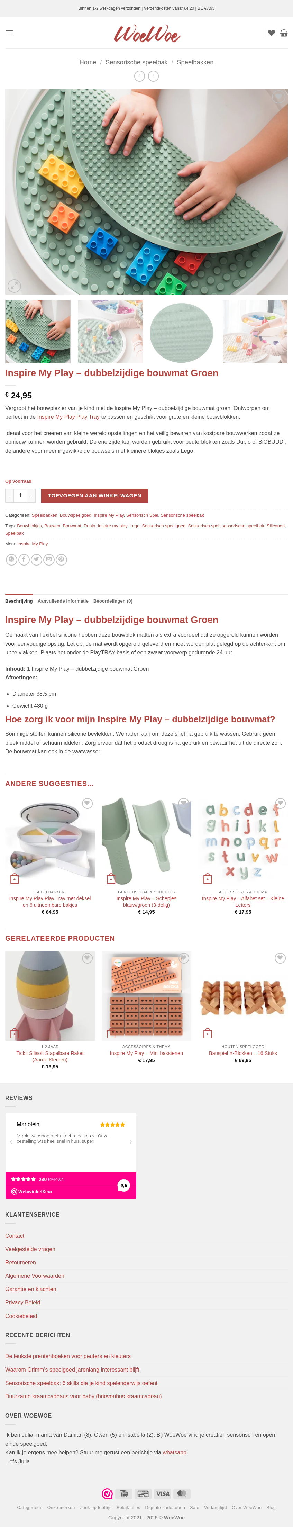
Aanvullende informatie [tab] (63, 601)
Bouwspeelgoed (75, 515)
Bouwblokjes (29, 525)
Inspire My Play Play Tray (68, 417)
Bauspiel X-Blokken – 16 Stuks (243, 1053)
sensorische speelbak (243, 525)
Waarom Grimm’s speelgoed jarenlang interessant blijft (72, 1370)
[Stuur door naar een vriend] (49, 560)
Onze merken (61, 1507)
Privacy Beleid (22, 1302)
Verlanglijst (215, 1507)
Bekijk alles (128, 1507)
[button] (9, 32)
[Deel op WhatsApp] (11, 560)
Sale (194, 1507)
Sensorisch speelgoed (163, 525)
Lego (134, 525)
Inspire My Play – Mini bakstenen (146, 1053)
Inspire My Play (109, 515)
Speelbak (14, 533)
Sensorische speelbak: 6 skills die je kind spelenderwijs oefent (81, 1383)
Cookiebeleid (21, 1316)
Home (87, 62)
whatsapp (174, 1452)
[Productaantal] (20, 496)
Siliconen (276, 525)
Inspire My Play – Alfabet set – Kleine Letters (243, 902)
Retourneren (20, 1262)
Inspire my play (112, 525)
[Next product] (139, 76)
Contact (14, 1236)
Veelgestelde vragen (30, 1249)
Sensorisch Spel (142, 515)
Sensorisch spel (203, 525)
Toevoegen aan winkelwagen (94, 495)
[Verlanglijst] (271, 32)
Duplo (89, 525)
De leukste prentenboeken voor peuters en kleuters (68, 1356)
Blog (271, 1507)
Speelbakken (195, 62)
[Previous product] (153, 76)
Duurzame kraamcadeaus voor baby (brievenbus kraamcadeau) (83, 1396)
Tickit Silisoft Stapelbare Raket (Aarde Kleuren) (50, 1056)
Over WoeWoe (247, 1507)
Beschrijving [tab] (19, 601)
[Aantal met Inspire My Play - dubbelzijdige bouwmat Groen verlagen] (9, 496)
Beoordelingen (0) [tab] (112, 601)
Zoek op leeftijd (96, 1507)
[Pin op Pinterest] (61, 560)
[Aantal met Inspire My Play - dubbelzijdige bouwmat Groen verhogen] (31, 496)
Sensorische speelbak (137, 62)
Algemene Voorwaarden (34, 1276)
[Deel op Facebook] (24, 560)
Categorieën (30, 1507)
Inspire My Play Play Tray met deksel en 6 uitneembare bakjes (50, 902)
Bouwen (52, 525)
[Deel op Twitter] (36, 560)
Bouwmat (72, 525)
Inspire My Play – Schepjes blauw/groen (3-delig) (147, 902)
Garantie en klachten (30, 1289)
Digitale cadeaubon (165, 1507)
